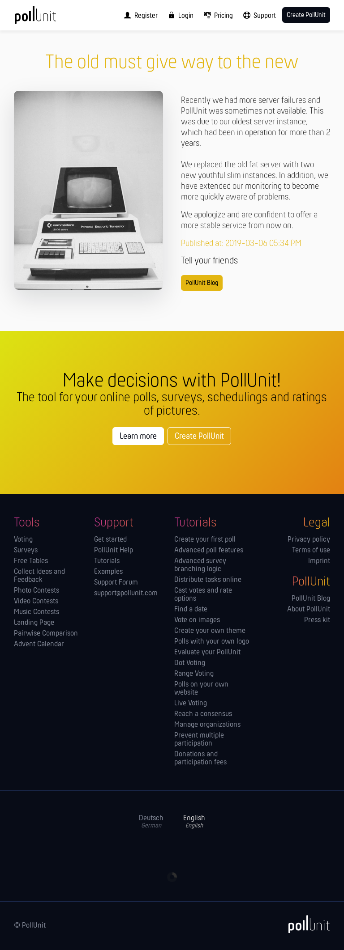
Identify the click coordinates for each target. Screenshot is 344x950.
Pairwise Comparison (46, 634)
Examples (108, 572)
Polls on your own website (201, 689)
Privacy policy (309, 540)
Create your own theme (209, 631)
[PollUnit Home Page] (47, 18)
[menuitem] (139, 15)
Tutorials (107, 561)
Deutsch (151, 821)
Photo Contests (36, 591)
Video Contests (36, 602)
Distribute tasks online (207, 580)
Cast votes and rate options (203, 595)
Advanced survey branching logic (200, 565)
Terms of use (311, 551)
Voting (23, 540)
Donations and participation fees (200, 759)
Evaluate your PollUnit (207, 653)
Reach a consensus (203, 714)
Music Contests (36, 612)
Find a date (190, 610)
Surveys (26, 551)
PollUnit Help (113, 551)
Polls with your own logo (211, 642)
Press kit (317, 620)
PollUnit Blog (201, 283)
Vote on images (197, 620)
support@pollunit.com (126, 594)
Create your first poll (205, 540)
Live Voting (190, 704)
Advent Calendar (39, 644)
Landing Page (34, 623)
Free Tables (31, 561)
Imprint (319, 561)
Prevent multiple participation (199, 740)
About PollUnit (308, 610)
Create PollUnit (199, 436)
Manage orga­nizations (207, 725)
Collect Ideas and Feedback (39, 576)
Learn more (138, 436)
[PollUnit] (305, 924)
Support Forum (116, 583)
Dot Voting (189, 663)
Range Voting (194, 674)
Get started (110, 540)
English (194, 821)
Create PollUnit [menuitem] (306, 15)
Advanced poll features (208, 551)
